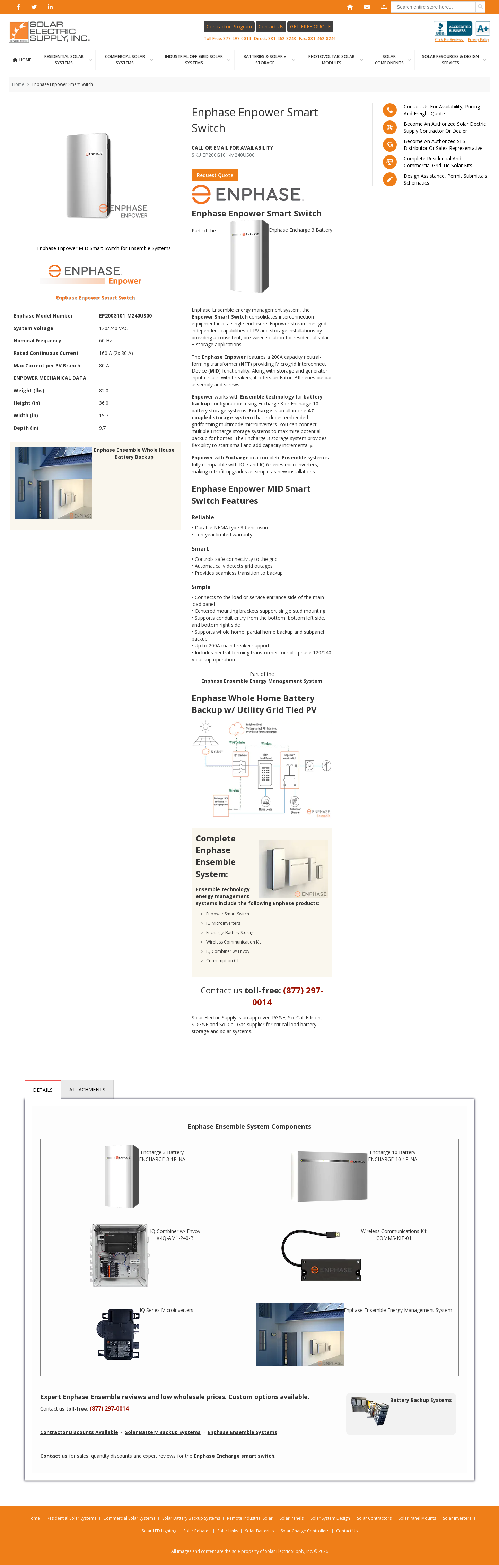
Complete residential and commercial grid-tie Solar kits (438, 162)
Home (25, 60)
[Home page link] (53, 32)
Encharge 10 (304, 403)
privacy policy (478, 39)
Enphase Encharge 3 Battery (280, 257)
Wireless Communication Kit (233, 942)
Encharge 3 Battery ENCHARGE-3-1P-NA (145, 1176)
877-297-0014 (237, 39)
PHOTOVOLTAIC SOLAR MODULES (331, 60)
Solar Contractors (374, 1518)
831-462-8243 (282, 39)
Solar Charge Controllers (305, 1531)
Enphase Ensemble (213, 309)
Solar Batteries (259, 1531)
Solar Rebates (196, 1531)
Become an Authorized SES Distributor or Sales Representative (443, 144)
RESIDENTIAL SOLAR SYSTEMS (64, 60)
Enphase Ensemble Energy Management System (354, 1334)
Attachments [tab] (87, 1089)
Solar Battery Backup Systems (191, 1518)
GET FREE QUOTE (310, 26)
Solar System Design (330, 1518)
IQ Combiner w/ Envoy (228, 951)
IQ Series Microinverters (144, 1334)
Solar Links (227, 1531)
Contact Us (271, 26)
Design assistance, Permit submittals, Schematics (446, 179)
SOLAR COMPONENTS (389, 60)
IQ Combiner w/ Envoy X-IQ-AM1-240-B (145, 1255)
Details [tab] (43, 1089)
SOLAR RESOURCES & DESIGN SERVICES (450, 60)
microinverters (301, 464)
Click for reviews (462, 31)
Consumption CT (222, 961)
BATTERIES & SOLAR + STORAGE (265, 60)
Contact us (221, 990)
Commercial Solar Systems (125, 60)
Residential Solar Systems (71, 1518)
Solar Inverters (457, 1518)
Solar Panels (292, 1518)
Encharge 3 (270, 403)
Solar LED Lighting (159, 1531)
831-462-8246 (322, 39)
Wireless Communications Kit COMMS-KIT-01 (354, 1255)
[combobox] (438, 7)
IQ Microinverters (223, 923)
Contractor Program (229, 26)
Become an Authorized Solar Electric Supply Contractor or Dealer (445, 127)
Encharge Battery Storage (231, 933)
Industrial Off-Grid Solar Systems (194, 60)
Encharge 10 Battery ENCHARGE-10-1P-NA (354, 1176)
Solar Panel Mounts (417, 1518)
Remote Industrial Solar (250, 1518)
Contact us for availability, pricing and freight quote (442, 110)
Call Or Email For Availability (232, 147)
